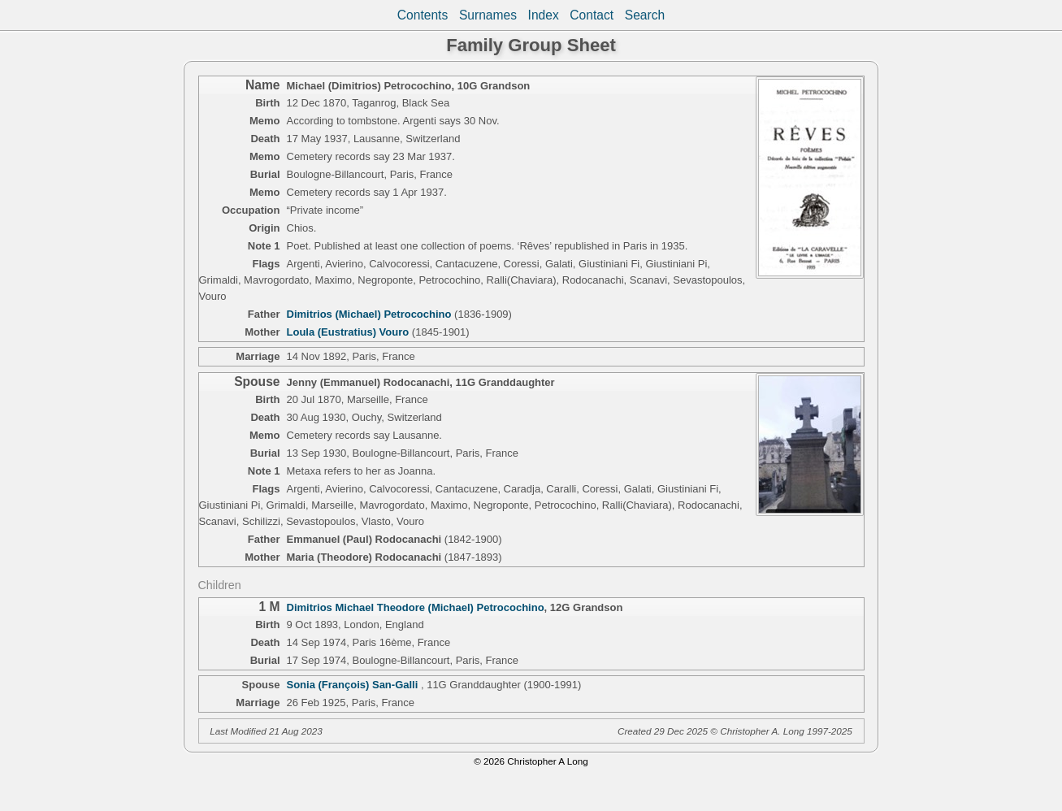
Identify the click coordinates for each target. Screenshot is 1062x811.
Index (543, 15)
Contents (422, 15)
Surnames (488, 15)
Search (645, 15)
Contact (591, 15)
